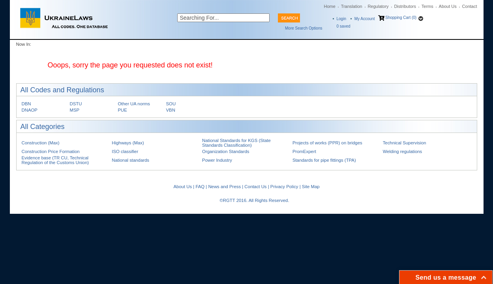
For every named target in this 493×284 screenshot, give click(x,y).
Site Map (311, 186)
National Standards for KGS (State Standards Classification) (236, 143)
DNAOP (29, 110)
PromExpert (304, 151)
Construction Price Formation (51, 151)
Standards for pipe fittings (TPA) (324, 160)
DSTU (76, 103)
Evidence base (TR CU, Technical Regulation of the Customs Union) (55, 160)
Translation (351, 6)
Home (330, 6)
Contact (469, 6)
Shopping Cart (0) (400, 17)
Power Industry (217, 160)
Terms (427, 6)
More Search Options (303, 28)
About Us (448, 6)
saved (344, 26)
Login (341, 19)
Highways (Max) (128, 142)
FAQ (199, 186)
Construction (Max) (41, 142)
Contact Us (255, 186)
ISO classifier (125, 151)
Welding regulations (402, 151)
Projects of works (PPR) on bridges (327, 142)
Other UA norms (134, 103)
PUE (122, 110)
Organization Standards (225, 151)
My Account (364, 19)
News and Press (224, 186)
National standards (130, 160)
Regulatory (377, 6)
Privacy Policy (284, 186)
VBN (170, 110)
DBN (26, 103)
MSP (75, 110)
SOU (171, 103)
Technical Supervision (404, 142)
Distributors (405, 6)
